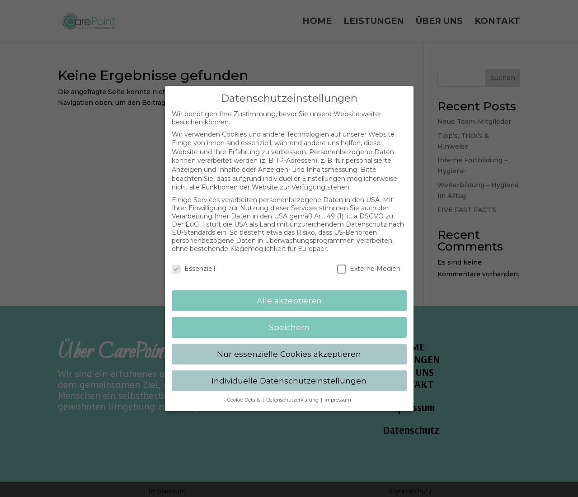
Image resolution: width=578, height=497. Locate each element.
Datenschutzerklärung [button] (293, 393)
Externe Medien (368, 262)
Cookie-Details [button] (244, 393)
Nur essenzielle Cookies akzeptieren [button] (289, 347)
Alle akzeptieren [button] (289, 293)
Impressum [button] (337, 393)
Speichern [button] (289, 320)
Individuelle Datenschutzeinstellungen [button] (289, 374)
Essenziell (193, 262)
